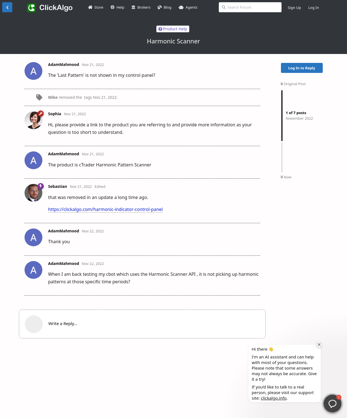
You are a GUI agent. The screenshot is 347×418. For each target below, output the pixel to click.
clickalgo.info (274, 398)
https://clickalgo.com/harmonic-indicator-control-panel (105, 209)
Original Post (293, 83)
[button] (332, 403)
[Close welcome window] (319, 344)
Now (286, 177)
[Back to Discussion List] (7, 7)
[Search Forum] (250, 7)
